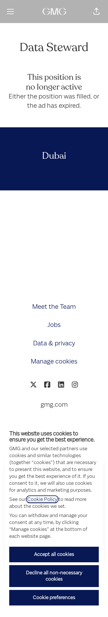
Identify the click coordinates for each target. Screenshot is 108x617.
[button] (96, 11)
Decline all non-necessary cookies (54, 576)
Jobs (54, 324)
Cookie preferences (54, 597)
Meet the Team (54, 306)
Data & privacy (54, 343)
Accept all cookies (54, 554)
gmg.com (54, 404)
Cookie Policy (42, 499)
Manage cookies (54, 361)
